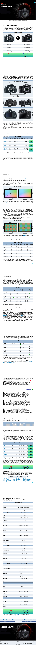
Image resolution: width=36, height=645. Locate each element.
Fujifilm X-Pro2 (5, 148)
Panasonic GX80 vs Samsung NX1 (27, 479)
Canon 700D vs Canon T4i (6, 478)
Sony (27, 619)
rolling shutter (5, 315)
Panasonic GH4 (5, 150)
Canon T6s (5, 145)
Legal (7, 619)
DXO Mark (24, 235)
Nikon (25, 619)
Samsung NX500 (5, 456)
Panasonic (34, 619)
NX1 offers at (26, 55)
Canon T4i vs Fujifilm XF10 (6, 481)
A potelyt (3, 0)
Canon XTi (5, 453)
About (1, 619)
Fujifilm (31, 619)
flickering (22, 315)
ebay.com (31, 140)
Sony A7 (5, 457)
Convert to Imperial (6, 136)
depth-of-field (24, 178)
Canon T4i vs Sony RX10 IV (16, 480)
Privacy (10, 619)
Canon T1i (5, 141)
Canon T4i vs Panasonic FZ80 (16, 479)
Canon (22, 619)
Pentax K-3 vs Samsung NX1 (26, 480)
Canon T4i (5, 445)
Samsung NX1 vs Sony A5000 (26, 481)
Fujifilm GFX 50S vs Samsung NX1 (17, 481)
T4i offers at (10, 55)
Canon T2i (5, 142)
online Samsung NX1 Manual (10, 362)
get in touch (17, 614)
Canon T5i (5, 144)
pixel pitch (6, 202)
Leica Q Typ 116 (5, 149)
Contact (4, 619)
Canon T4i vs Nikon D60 (16, 478)
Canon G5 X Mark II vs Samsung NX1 (7, 480)
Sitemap (13, 619)
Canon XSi (5, 146)
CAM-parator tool (11, 133)
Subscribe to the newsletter (28, 621)
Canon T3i (5, 449)
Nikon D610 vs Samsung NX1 (26, 478)
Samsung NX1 (5, 446)
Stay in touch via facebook (7, 621)
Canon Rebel (5, 140)
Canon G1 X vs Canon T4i (6, 479)
